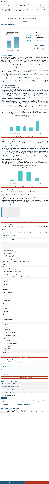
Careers (2, 437)
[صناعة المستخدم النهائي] (47, 374)
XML (1, 441)
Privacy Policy (3, 439)
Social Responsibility (28, 426)
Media (2, 426)
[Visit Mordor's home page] (5, 1)
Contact (25, 432)
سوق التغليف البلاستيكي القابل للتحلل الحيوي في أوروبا (39, 401)
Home (2, 419)
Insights (2, 430)
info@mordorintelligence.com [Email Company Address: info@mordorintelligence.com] (7, 455)
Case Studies (26, 430)
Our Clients (3, 423)
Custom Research (4, 432)
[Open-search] (47, 1)
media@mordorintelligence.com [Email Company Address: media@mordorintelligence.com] (8, 459)
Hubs (25, 435)
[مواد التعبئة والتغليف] (47, 366)
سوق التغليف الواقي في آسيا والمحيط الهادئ (7, 401)
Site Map (26, 441)
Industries (2, 435)
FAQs (25, 428)
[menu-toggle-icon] (1, 1)
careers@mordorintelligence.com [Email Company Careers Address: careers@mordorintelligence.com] (6, 467)
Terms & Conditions (28, 437)
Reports (25, 419)
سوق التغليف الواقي (4, 404)
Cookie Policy (26, 439)
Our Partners (26, 423)
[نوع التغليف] (47, 369)
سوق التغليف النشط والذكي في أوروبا (23, 401)
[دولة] (47, 371)
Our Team (26, 421)
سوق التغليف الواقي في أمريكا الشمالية (23, 404)
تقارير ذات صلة (4, 398)
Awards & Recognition (5, 428)
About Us (2, 421)
